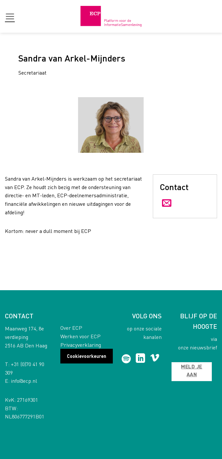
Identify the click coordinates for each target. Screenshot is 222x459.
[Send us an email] (167, 203)
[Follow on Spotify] (126, 359)
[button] (10, 16)
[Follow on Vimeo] (154, 359)
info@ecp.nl (24, 380)
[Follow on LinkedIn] (140, 359)
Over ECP (71, 327)
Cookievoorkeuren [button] (86, 356)
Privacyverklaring (80, 344)
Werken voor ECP (80, 336)
